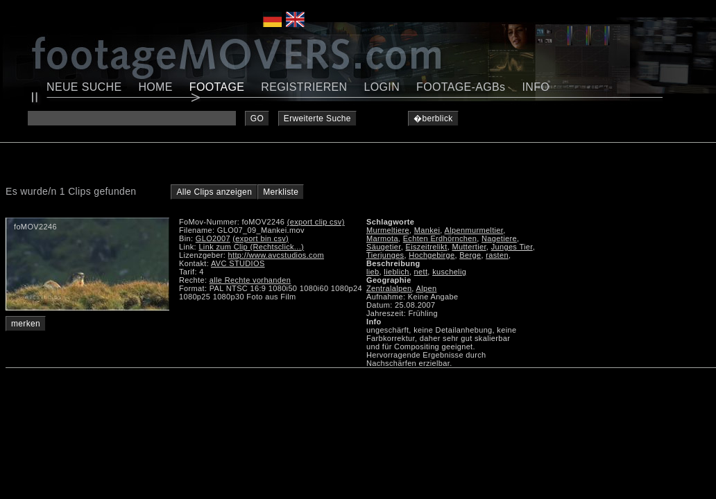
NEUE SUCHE (83, 87)
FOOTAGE (217, 87)
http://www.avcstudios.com (276, 255)
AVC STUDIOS (238, 263)
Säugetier (383, 247)
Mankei (427, 230)
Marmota (382, 238)
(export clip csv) (316, 222)
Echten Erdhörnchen (440, 238)
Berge (470, 255)
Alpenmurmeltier (474, 230)
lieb (373, 272)
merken (25, 324)
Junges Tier (512, 247)
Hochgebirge (431, 255)
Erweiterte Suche (317, 118)
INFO (535, 87)
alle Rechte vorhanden (250, 280)
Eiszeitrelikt (426, 247)
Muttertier (469, 247)
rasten (497, 255)
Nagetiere (499, 238)
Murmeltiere (387, 230)
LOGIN (382, 87)
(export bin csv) (260, 238)
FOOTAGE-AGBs (460, 87)
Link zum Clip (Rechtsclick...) (251, 247)
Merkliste (280, 192)
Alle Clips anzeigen (214, 192)
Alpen (426, 288)
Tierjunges (385, 255)
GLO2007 (213, 238)
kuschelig (449, 272)
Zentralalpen (388, 288)
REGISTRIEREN (304, 87)
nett (421, 272)
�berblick (433, 118)
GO (257, 118)
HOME (155, 87)
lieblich (396, 272)
